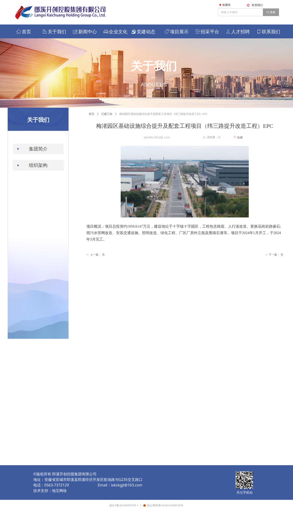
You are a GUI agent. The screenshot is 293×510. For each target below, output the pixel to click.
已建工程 (106, 114)
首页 (91, 114)
